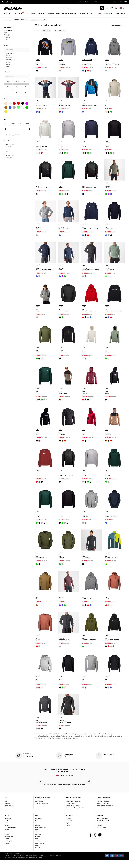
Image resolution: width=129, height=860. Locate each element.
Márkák (68, 825)
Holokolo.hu (51, 855)
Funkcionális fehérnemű (11, 827)
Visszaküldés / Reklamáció (73, 805)
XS (17, 86)
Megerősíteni (88, 781)
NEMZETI (99, 825)
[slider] (5, 129)
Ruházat (68, 818)
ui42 (23, 855)
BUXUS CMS (16, 855)
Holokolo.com (16, 857)
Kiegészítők (69, 820)
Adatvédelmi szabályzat (103, 803)
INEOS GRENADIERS (103, 820)
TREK (98, 823)
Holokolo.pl (43, 855)
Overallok (7, 843)
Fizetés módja (39, 801)
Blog (6, 801)
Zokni (6, 832)
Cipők (67, 823)
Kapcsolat (7, 803)
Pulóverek (38, 836)
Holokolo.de (24, 857)
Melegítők (37, 845)
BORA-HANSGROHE (102, 818)
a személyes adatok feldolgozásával (74, 784)
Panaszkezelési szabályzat (73, 801)
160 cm (25, 81)
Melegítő (7, 834)
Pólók (36, 838)
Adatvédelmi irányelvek (103, 801)
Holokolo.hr (32, 857)
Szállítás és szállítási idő (41, 803)
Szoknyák (37, 841)
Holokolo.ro (58, 855)
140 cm (8, 86)
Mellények (7, 838)
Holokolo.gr (39, 857)
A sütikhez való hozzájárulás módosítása (76, 807)
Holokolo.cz (36, 855)
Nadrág (6, 823)
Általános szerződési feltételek (105, 805)
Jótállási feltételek (71, 803)
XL (25, 92)
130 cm (8, 81)
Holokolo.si (8, 857)
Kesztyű (7, 829)
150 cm (17, 81)
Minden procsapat (101, 827)
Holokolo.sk (28, 855)
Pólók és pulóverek (9, 841)
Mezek (6, 820)
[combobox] (122, 8)
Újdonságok (8, 818)
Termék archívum (9, 805)
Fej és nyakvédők (9, 836)
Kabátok (7, 825)
